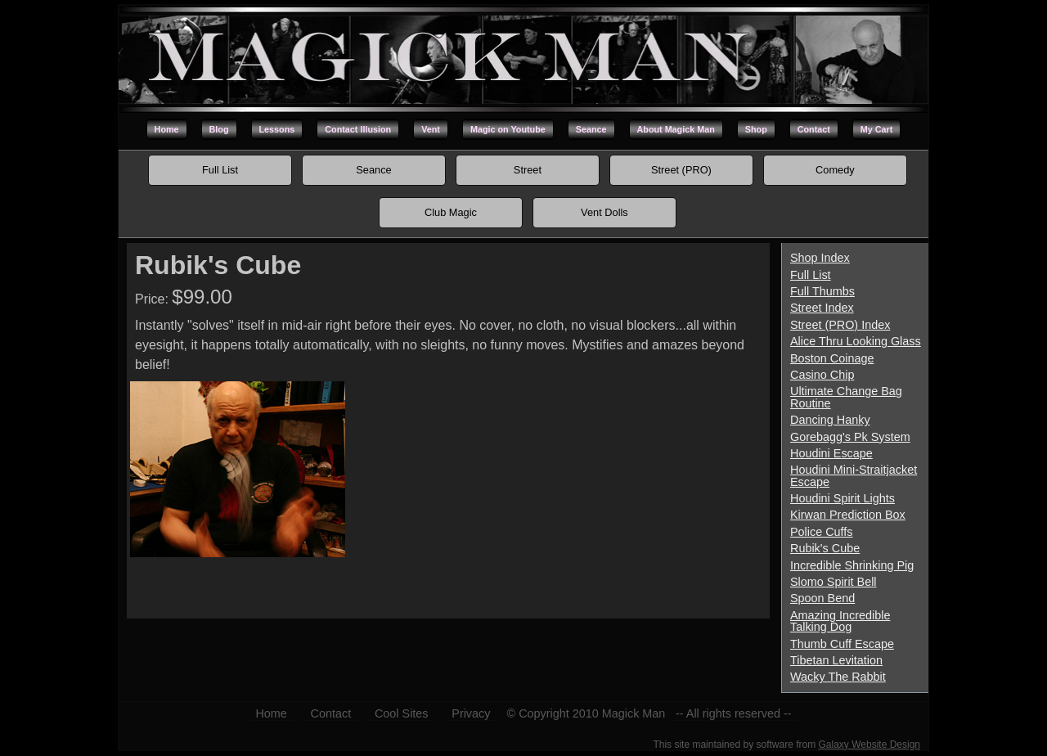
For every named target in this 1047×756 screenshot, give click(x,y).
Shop (756, 129)
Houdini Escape (831, 453)
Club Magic (451, 212)
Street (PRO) (681, 170)
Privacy (471, 713)
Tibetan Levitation (836, 660)
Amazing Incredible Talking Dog (840, 621)
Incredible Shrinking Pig (852, 565)
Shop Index (820, 257)
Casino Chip (822, 374)
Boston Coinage (832, 358)
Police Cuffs (821, 531)
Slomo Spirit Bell (833, 581)
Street (527, 170)
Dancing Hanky (830, 419)
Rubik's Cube (825, 548)
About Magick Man (676, 129)
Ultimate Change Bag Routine (846, 397)
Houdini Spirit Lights (842, 498)
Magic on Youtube (508, 129)
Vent (430, 129)
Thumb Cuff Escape (842, 643)
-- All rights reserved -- (734, 713)
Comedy (835, 170)
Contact (814, 129)
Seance (591, 129)
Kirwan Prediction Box (847, 514)
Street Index (822, 307)
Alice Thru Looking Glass (855, 341)
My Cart (877, 129)
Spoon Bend (822, 598)
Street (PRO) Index (840, 324)
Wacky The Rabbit (838, 676)
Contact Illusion (358, 129)
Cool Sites (402, 713)
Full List (220, 170)
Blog (219, 129)
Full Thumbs (822, 291)
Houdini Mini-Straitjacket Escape (853, 475)
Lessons (277, 129)
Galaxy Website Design (870, 744)
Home (167, 129)
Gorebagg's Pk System (850, 436)
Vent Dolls (604, 212)
